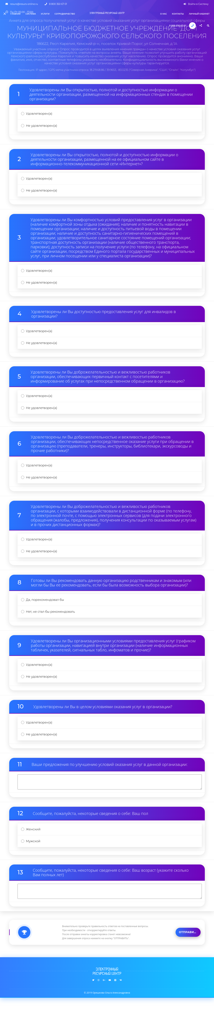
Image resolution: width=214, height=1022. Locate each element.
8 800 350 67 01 (178, 25)
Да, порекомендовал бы (46, 616)
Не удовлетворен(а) (43, 127)
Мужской (34, 865)
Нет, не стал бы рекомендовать (52, 629)
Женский (34, 852)
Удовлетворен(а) (40, 114)
